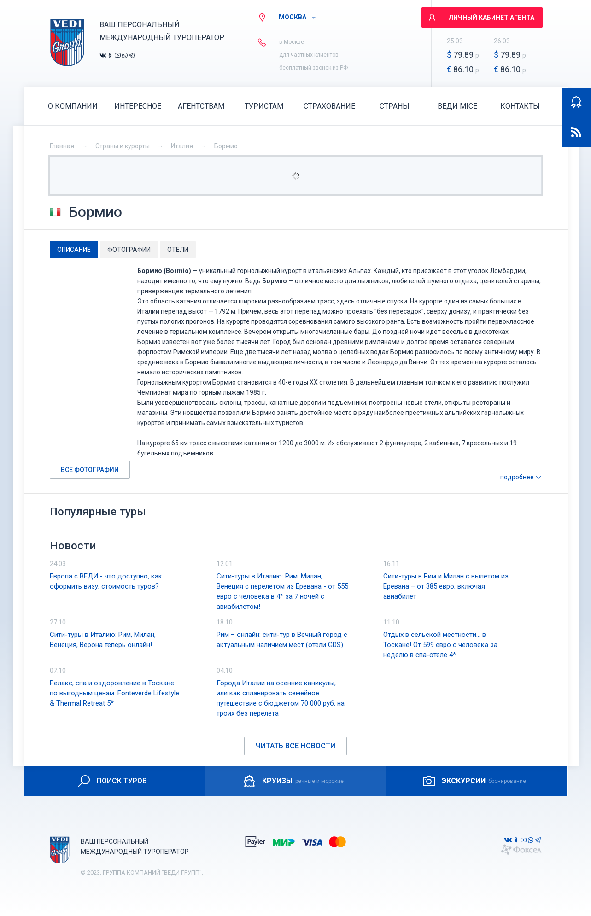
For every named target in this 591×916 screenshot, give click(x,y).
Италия (182, 146)
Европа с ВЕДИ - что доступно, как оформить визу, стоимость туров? (106, 581)
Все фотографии (90, 469)
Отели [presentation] (177, 249)
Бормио (226, 146)
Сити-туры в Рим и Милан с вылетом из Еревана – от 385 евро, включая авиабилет (446, 586)
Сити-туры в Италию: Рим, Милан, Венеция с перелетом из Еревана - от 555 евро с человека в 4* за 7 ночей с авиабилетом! (282, 591)
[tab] (74, 249)
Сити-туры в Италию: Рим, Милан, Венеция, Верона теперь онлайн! (103, 639)
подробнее (521, 477)
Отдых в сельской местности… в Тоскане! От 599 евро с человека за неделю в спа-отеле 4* (440, 644)
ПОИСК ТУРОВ (111, 781)
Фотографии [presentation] (129, 249)
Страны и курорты (122, 146)
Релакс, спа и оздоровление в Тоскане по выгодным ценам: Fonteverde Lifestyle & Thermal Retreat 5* (114, 693)
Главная (62, 146)
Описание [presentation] (74, 249)
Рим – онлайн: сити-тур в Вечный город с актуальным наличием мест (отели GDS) (282, 639)
